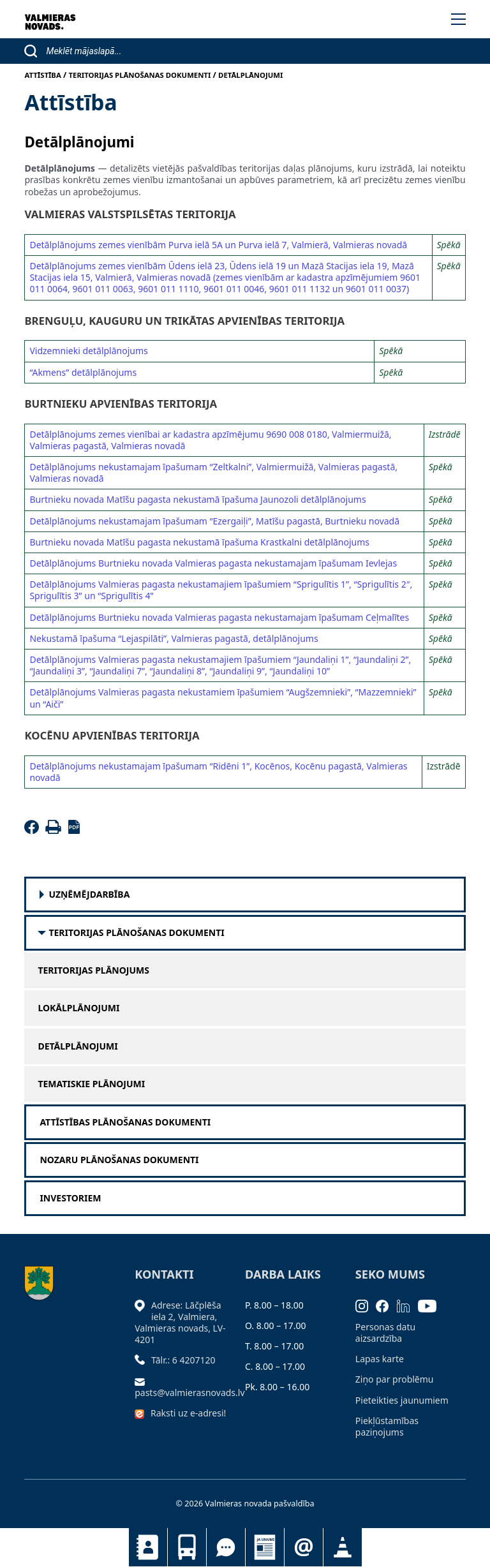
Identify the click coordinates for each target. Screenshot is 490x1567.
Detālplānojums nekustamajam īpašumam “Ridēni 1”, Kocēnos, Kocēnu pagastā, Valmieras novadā (218, 772)
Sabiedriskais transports (187, 1547)
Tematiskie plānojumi (91, 1084)
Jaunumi (265, 1547)
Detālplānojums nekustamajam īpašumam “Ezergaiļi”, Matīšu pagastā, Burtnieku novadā (214, 521)
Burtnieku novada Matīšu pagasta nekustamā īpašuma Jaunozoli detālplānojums (197, 499)
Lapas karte (379, 1359)
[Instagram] (365, 1305)
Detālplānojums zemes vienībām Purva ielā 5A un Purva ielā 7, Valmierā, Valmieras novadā (218, 245)
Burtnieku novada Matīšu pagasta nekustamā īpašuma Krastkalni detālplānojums (199, 542)
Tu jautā (226, 1547)
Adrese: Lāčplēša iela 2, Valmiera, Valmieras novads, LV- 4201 (180, 1322)
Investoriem (70, 1198)
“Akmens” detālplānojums (83, 372)
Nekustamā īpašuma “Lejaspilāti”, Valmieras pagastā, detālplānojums (173, 638)
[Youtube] (431, 1305)
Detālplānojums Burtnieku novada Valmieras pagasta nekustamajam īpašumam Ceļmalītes (219, 617)
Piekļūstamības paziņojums (387, 1426)
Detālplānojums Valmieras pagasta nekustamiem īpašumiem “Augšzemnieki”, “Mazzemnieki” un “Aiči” (222, 697)
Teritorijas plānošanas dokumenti (136, 933)
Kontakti (148, 1547)
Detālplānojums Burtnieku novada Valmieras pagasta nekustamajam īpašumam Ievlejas (213, 563)
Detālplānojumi (77, 1046)
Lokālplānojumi (78, 1008)
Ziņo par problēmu (394, 1379)
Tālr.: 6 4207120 (183, 1360)
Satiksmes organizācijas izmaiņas (342, 1547)
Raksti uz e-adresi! (188, 1413)
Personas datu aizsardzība (385, 1332)
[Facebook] (33, 830)
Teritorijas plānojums (93, 970)
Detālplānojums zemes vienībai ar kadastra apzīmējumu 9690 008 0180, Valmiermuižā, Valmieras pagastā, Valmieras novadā (210, 440)
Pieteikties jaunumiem (304, 1547)
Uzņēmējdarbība (89, 894)
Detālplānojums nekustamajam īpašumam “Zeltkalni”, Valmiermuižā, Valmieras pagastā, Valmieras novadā (213, 472)
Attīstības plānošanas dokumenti (125, 1122)
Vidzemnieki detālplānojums (88, 351)
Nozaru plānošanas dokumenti (119, 1160)
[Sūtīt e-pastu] (143, 1380)
